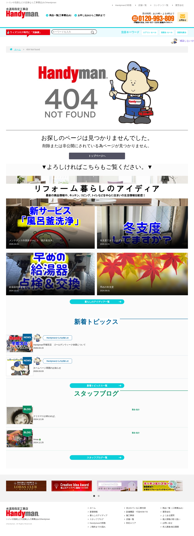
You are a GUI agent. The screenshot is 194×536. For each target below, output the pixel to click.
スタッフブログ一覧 (97, 457)
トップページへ (97, 156)
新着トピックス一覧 (97, 385)
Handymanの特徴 (123, 5)
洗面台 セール (166, 32)
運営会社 (179, 5)
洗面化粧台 (181, 32)
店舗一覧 (142, 5)
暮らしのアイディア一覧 (97, 301)
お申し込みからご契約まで (91, 15)
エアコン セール (149, 32)
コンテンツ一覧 (161, 5)
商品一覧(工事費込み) (60, 15)
